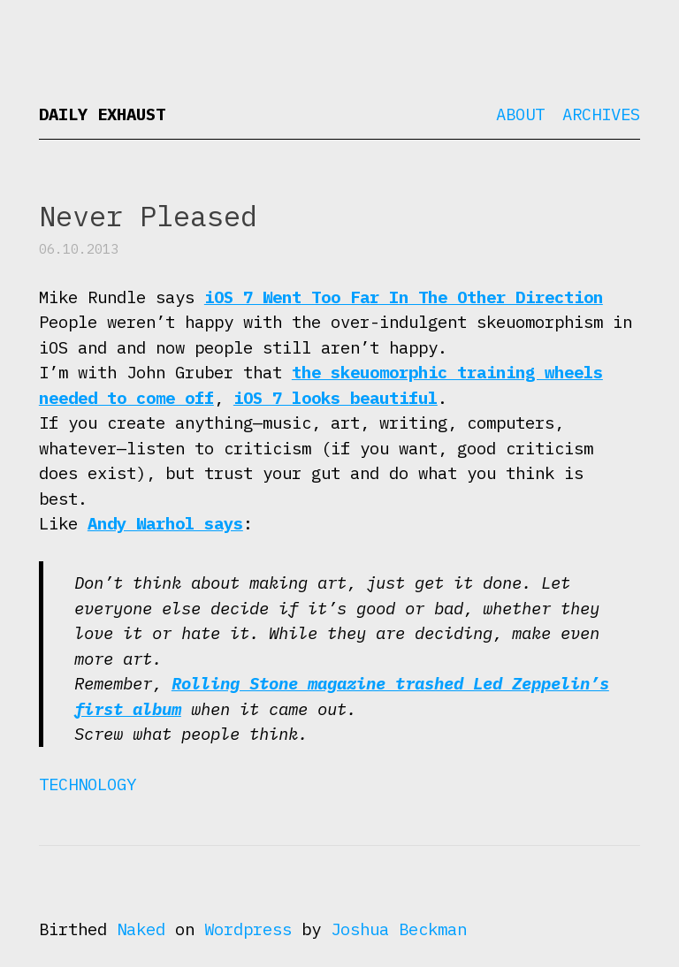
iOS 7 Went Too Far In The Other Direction (403, 297)
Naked (141, 929)
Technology (87, 784)
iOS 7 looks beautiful (335, 397)
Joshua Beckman (399, 929)
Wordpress (248, 929)
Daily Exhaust (102, 114)
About (520, 114)
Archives (601, 114)
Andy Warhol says (165, 523)
